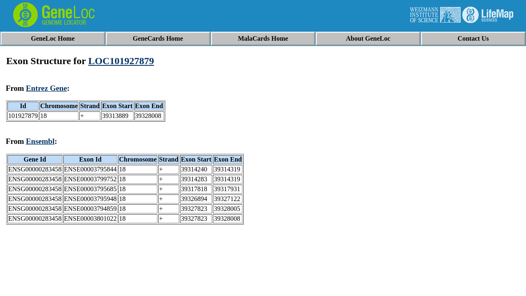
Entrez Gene (46, 88)
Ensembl (40, 141)
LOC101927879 (121, 61)
